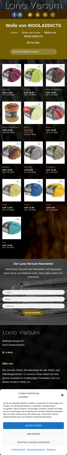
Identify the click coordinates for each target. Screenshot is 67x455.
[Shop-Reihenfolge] (33, 52)
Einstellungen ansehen (33, 442)
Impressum (50, 449)
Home (14, 32)
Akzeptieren (33, 425)
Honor (27, 205)
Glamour (6, 89)
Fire (4, 242)
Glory (48, 205)
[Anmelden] (37, 14)
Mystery (6, 167)
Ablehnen (33, 434)
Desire (27, 89)
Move (48, 127)
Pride (4, 205)
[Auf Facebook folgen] (14, 14)
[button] (62, 395)
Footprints (50, 167)
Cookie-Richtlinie (18, 449)
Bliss (26, 127)
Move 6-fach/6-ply (10, 127)
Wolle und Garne (31, 32)
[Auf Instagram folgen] (19, 14)
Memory (28, 167)
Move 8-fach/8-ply (54, 89)
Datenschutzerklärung (36, 449)
